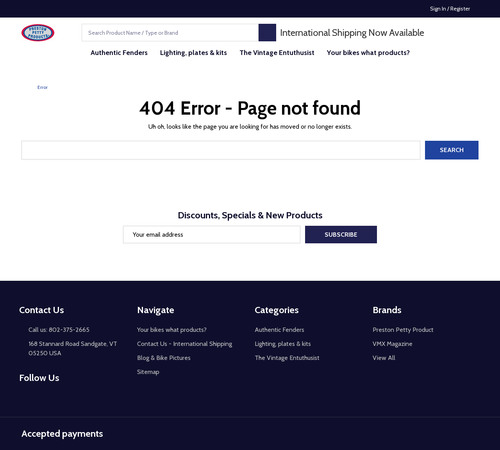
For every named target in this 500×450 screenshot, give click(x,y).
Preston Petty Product (403, 329)
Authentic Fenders (119, 52)
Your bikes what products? (368, 52)
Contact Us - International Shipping (184, 343)
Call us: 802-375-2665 (59, 329)
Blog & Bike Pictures (164, 357)
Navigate (155, 309)
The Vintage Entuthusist (276, 52)
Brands (387, 309)
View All (384, 357)
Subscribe (341, 234)
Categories (277, 309)
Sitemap (148, 372)
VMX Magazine (392, 343)
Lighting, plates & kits (193, 52)
